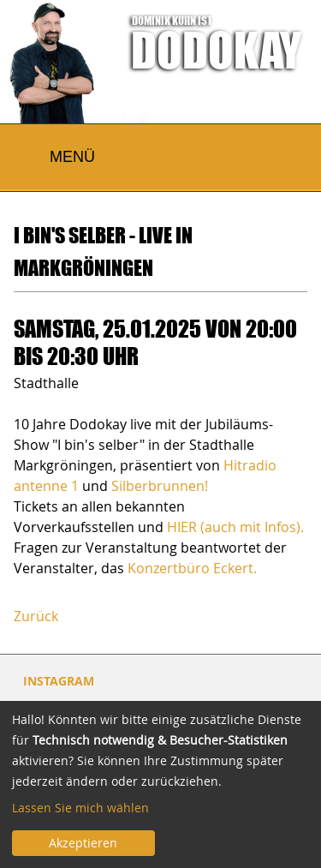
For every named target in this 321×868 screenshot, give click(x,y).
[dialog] (160, 784)
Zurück (36, 616)
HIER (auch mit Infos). (235, 527)
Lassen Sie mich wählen (80, 807)
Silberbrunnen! (159, 485)
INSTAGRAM (58, 681)
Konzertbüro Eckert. (192, 568)
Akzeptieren (83, 843)
